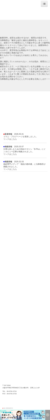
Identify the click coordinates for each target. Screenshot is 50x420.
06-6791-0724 (12, 391)
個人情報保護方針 (8, 408)
